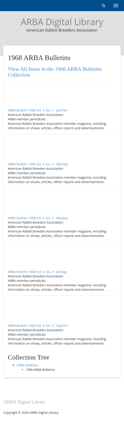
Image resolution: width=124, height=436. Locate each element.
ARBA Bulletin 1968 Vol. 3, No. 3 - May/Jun (38, 218)
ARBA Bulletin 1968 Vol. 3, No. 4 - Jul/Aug (37, 272)
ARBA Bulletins (27, 365)
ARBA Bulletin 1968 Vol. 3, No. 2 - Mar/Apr (38, 164)
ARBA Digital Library (62, 22)
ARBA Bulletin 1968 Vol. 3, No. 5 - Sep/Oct (38, 325)
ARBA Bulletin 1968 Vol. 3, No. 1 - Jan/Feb (37, 110)
